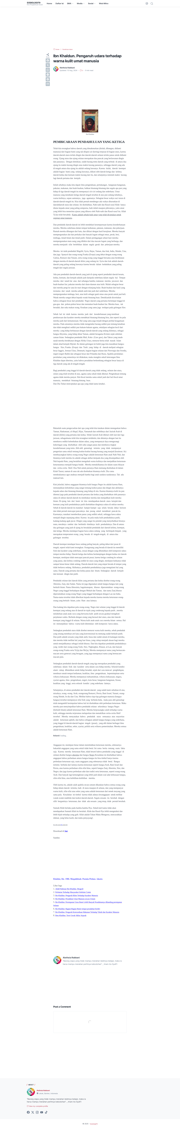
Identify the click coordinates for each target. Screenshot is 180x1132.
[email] (48, 84)
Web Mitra (103, 3)
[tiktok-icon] (46, 1116)
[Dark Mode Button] (146, 3)
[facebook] (48, 60)
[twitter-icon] (32, 1116)
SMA (69, 3)
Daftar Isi (60, 3)
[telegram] (48, 74)
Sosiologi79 (34, 2)
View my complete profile (39, 1109)
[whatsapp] (48, 70)
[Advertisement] (90, 27)
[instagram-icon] (37, 1116)
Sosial (90, 3)
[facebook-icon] (28, 1116)
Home (49, 3)
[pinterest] (48, 79)
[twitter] (48, 65)
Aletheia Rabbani (44, 1094)
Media (79, 3)
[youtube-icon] (41, 1116)
